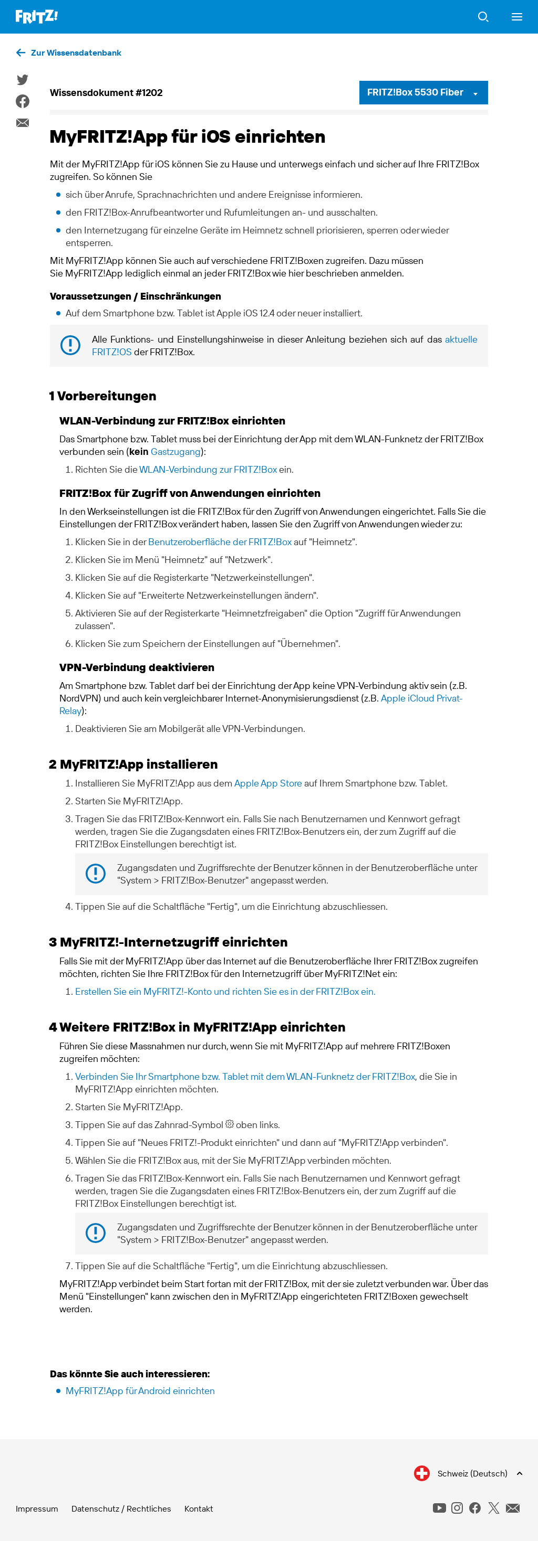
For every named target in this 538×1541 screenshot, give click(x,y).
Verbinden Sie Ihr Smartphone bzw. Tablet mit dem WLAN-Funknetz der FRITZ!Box (245, 1076)
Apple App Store (268, 783)
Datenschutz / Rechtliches (121, 1508)
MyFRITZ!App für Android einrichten (140, 1391)
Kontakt (198, 1508)
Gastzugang (176, 451)
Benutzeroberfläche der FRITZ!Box (220, 542)
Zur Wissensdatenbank (76, 52)
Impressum (37, 1508)
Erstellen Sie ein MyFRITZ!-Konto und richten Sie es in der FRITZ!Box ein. (225, 991)
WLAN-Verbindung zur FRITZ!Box (208, 469)
